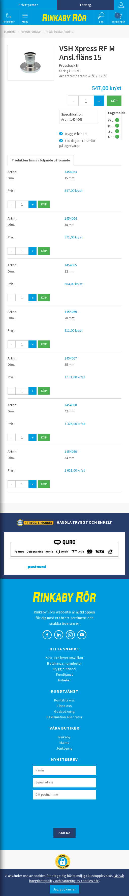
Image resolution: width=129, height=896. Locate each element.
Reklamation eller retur (65, 717)
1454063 (70, 171)
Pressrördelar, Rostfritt (60, 31)
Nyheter (64, 680)
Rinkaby (64, 737)
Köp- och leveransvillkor (64, 657)
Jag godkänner (64, 889)
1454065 (70, 265)
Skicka (64, 833)
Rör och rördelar (31, 31)
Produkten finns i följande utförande (41, 160)
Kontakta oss (64, 700)
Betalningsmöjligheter (64, 663)
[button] (8, 17)
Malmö (64, 742)
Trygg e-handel (64, 669)
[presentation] (71, 813)
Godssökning (64, 711)
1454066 (70, 311)
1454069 (70, 451)
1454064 (70, 218)
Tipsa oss (64, 705)
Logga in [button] (121, 5)
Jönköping (64, 748)
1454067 (70, 358)
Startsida (10, 31)
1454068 (70, 405)
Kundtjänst (64, 674)
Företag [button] (85, 5)
